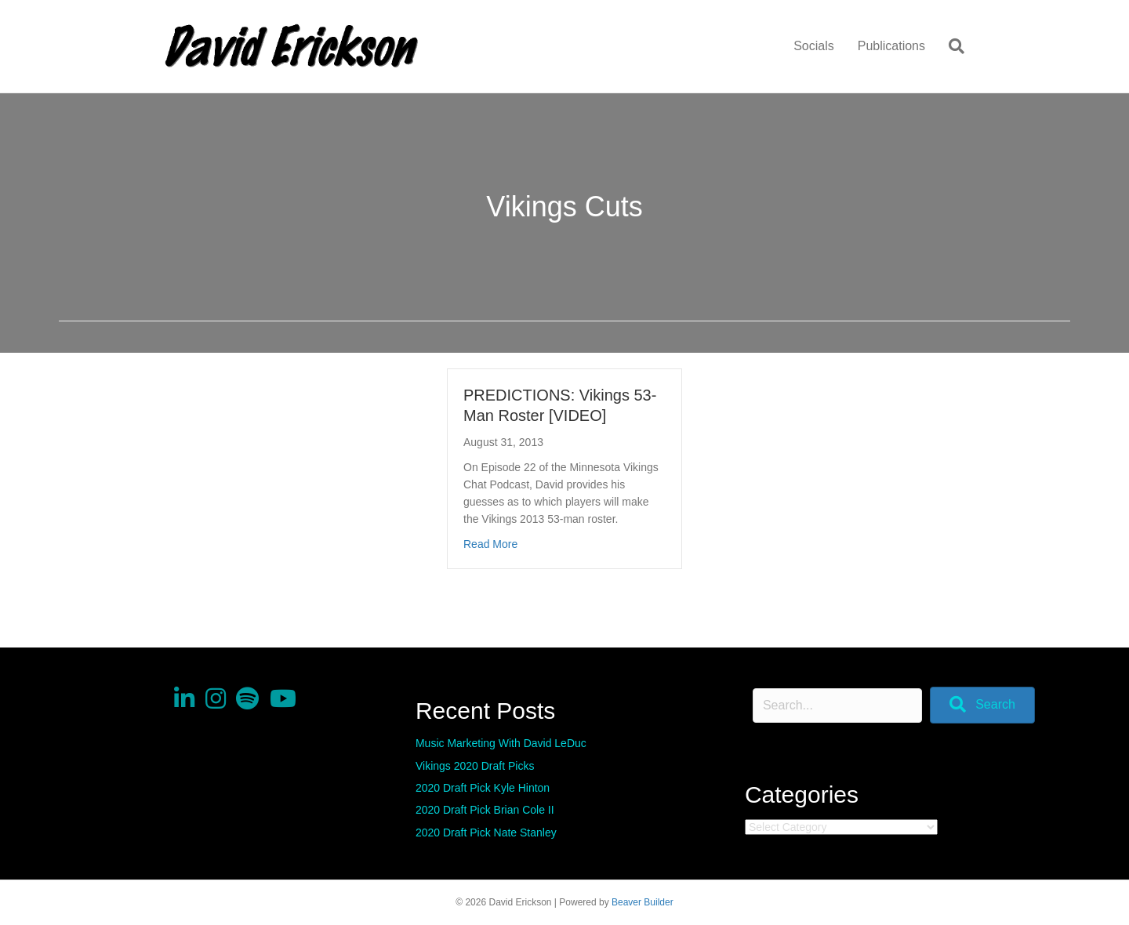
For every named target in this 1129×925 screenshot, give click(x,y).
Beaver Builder (642, 902)
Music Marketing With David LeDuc (501, 743)
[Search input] (837, 705)
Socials (813, 46)
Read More (490, 544)
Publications (891, 46)
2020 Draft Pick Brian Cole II (485, 809)
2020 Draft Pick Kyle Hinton (483, 788)
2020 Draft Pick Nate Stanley (486, 832)
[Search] (950, 46)
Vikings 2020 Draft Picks (475, 766)
